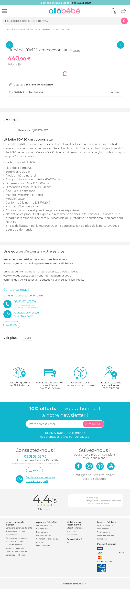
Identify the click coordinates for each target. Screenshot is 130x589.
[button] (19, 64)
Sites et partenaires (75, 528)
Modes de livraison (14, 545)
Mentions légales (43, 535)
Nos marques (42, 532)
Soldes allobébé (43, 546)
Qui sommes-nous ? (45, 525)
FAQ (68, 542)
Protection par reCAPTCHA (74, 584)
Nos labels (71, 531)
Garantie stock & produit (16, 551)
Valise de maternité (105, 535)
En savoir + (116, 92)
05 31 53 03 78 (111, 388)
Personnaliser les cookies (16, 538)
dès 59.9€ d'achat (19, 378)
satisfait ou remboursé (80, 376)
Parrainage (102, 539)
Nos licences (72, 535)
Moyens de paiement (15, 548)
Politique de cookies (14, 541)
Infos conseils (103, 529)
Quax (28, 337)
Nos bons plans (42, 529)
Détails (76, 50)
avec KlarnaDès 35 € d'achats (50, 378)
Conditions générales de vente (19, 528)
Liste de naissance (105, 525)
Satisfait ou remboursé (15, 555)
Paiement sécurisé (106, 544)
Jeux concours (103, 532)
